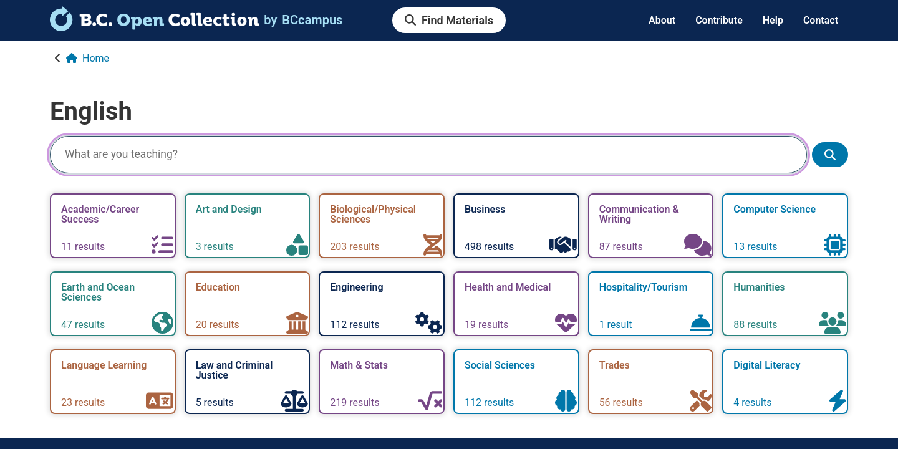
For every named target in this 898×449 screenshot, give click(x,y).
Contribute (719, 20)
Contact (820, 20)
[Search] (428, 155)
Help (773, 20)
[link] (154, 26)
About (662, 20)
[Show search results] (830, 155)
